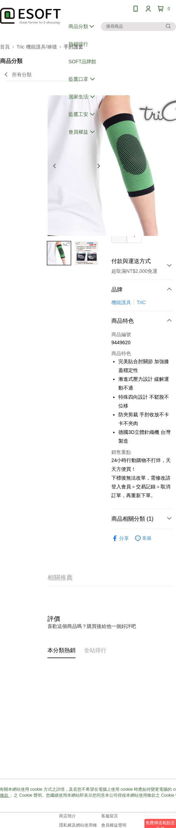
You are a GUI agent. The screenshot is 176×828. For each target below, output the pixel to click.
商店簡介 (67, 816)
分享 (120, 538)
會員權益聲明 (113, 825)
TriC (141, 302)
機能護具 (121, 302)
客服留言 (109, 816)
